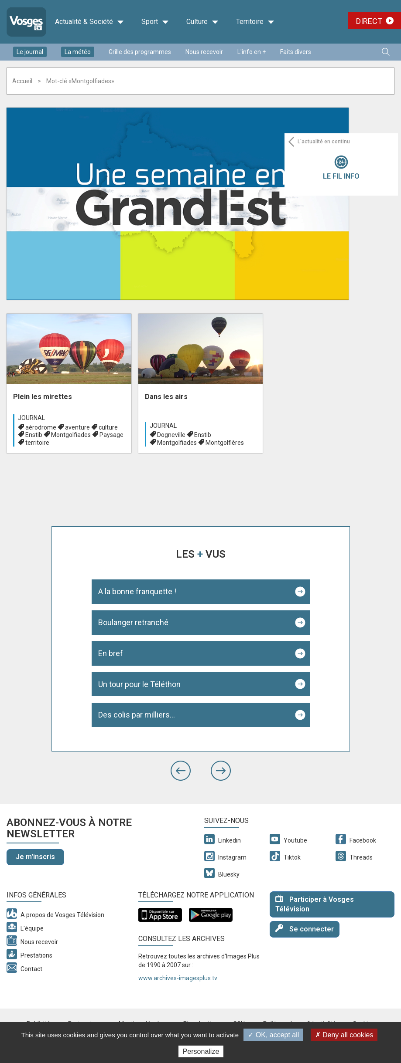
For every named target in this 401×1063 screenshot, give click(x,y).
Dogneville (171, 434)
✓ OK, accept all (273, 1035)
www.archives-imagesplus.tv (177, 978)
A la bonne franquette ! (137, 591)
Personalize (201, 1051)
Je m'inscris (35, 857)
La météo (78, 51)
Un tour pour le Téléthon (139, 684)
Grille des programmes (140, 51)
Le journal (30, 51)
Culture (202, 22)
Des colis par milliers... (136, 714)
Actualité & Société (89, 22)
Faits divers (295, 51)
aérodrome (40, 427)
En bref (110, 653)
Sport (155, 22)
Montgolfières (225, 442)
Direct (369, 21)
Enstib (33, 434)
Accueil (22, 81)
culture (108, 427)
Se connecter (304, 928)
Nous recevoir (204, 51)
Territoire (255, 22)
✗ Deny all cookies (344, 1035)
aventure (77, 427)
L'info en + (251, 51)
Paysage (111, 434)
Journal (31, 417)
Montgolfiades (71, 434)
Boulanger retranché (133, 622)
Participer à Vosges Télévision (314, 904)
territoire (37, 442)
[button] (180, 770)
